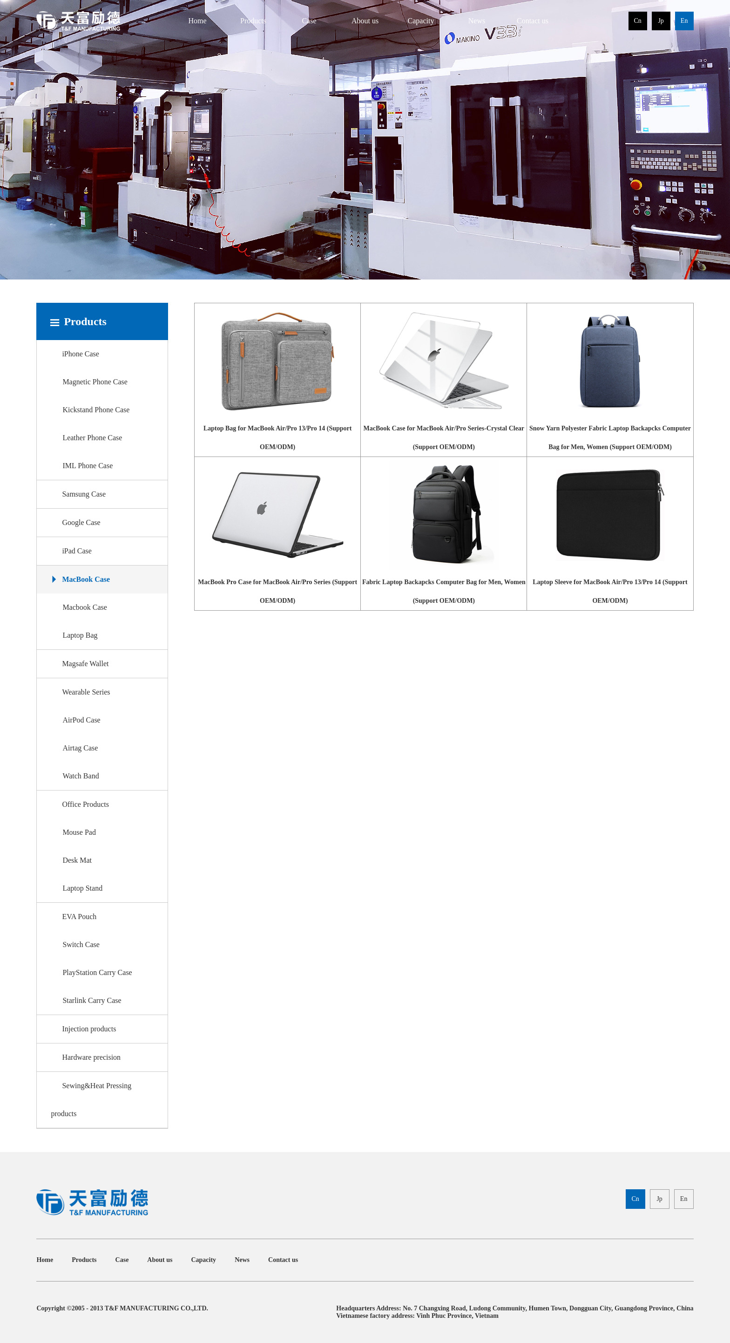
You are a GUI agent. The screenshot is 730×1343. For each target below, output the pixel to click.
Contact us (532, 21)
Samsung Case (78, 494)
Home (197, 21)
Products (253, 21)
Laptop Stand (82, 888)
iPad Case (71, 551)
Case (309, 21)
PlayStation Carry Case (97, 972)
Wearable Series (80, 692)
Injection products (83, 1029)
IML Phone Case (87, 466)
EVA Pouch (73, 916)
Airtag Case (80, 748)
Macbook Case (84, 607)
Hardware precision (86, 1057)
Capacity (421, 21)
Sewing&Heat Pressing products (91, 1100)
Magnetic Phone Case (95, 382)
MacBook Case (80, 579)
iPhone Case (75, 354)
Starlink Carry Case (91, 1000)
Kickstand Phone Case (95, 410)
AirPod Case (81, 720)
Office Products (80, 804)
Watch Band (80, 776)
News (476, 21)
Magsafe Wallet (79, 664)
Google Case (75, 522)
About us (365, 21)
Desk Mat (77, 860)
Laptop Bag (79, 635)
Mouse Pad (79, 832)
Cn (637, 20)
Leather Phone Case (92, 438)
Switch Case (81, 944)
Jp (660, 20)
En (684, 20)
